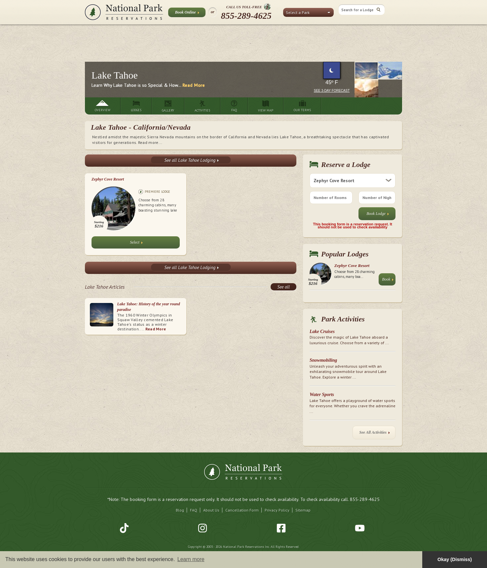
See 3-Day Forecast (332, 90)
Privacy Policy (277, 510)
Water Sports (322, 394)
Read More (193, 85)
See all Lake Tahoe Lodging (191, 160)
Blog (180, 510)
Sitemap (303, 510)
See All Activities (374, 434)
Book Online (187, 13)
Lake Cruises (322, 331)
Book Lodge (377, 215)
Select (136, 244)
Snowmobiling (323, 360)
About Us (211, 510)
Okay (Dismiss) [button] (454, 559)
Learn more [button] (191, 559)
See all (283, 287)
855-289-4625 (246, 16)
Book (387, 280)
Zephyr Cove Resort (108, 179)
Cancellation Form (242, 510)
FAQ (193, 510)
